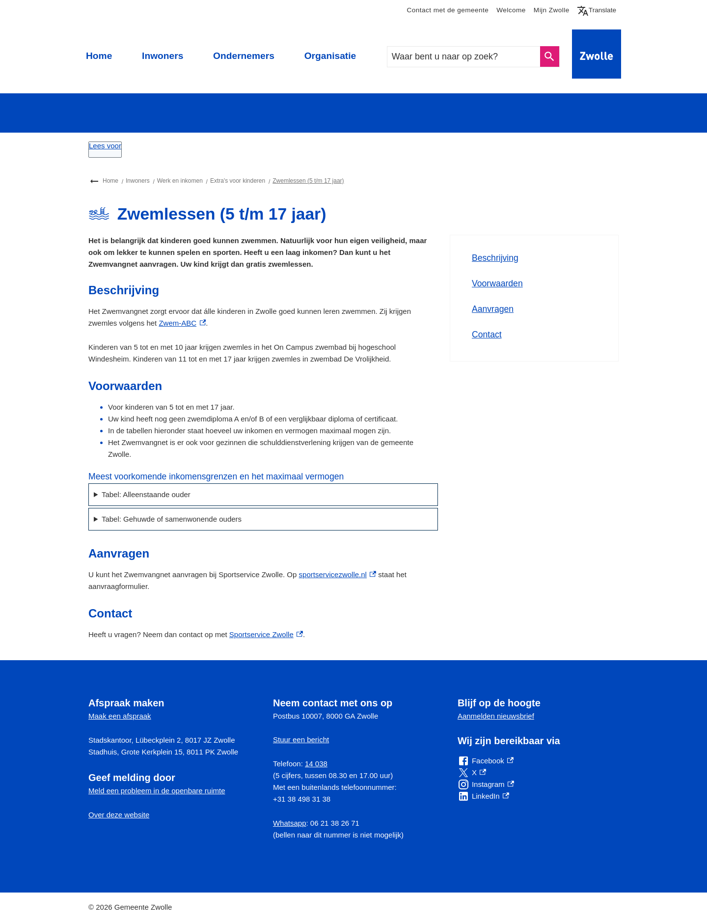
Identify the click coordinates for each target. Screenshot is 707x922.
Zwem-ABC (182, 323)
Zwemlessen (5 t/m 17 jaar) (308, 180)
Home (99, 56)
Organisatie (330, 56)
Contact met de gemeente (448, 10)
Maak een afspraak (119, 716)
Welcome (511, 10)
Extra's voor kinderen (237, 180)
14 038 (316, 763)
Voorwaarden (497, 283)
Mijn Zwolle (552, 10)
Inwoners (162, 56)
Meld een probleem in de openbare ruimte (156, 790)
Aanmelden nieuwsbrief (496, 716)
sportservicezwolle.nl (338, 574)
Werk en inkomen (180, 180)
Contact (487, 334)
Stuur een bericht (301, 739)
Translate (598, 10)
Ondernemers (243, 56)
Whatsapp (289, 823)
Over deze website (118, 814)
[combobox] (464, 56)
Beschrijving (495, 258)
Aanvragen (493, 309)
